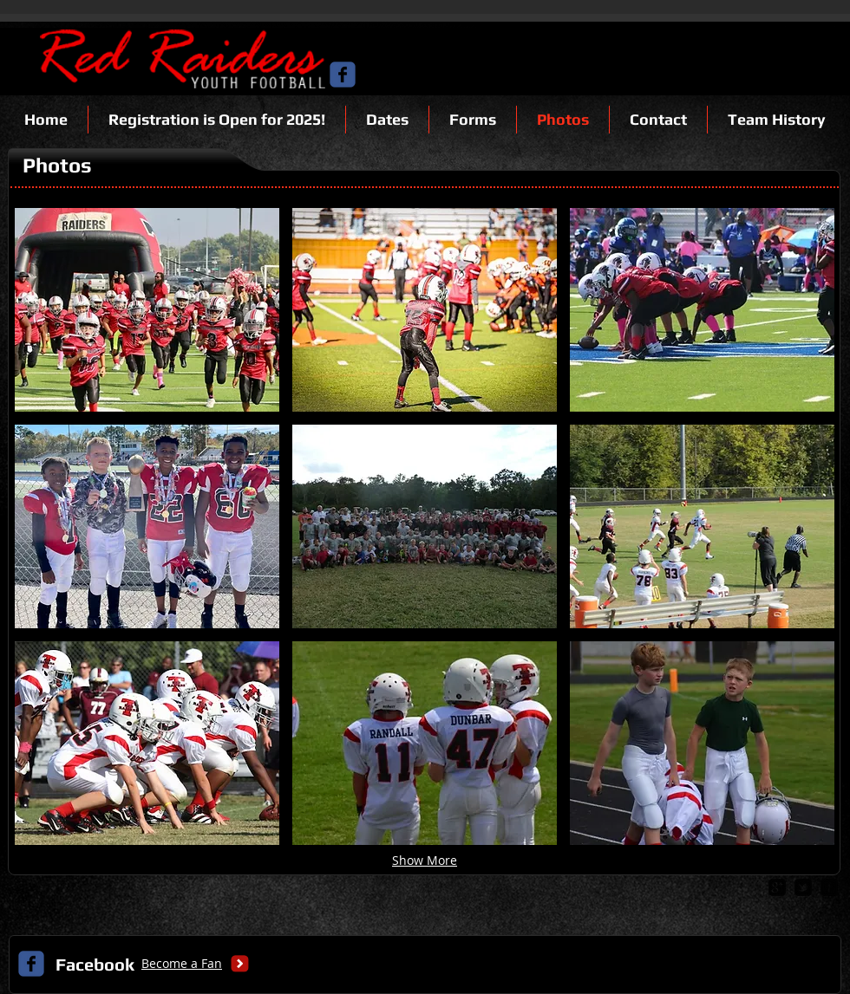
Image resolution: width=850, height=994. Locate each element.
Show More (424, 860)
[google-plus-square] (777, 887)
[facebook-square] (829, 887)
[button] (147, 310)
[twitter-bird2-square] (803, 887)
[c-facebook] (343, 75)
